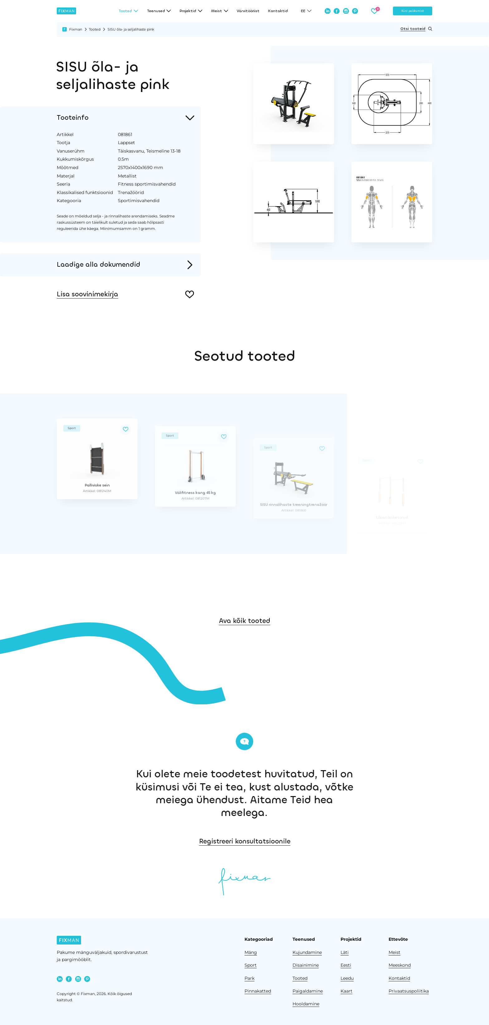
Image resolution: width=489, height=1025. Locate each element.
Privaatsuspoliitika (409, 991)
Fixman (75, 29)
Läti (345, 952)
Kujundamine (307, 952)
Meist (394, 952)
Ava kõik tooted (244, 652)
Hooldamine (306, 1003)
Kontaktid (278, 11)
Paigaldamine (308, 991)
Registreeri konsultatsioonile (339, 841)
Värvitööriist (248, 11)
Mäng (250, 952)
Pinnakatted (257, 991)
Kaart (346, 991)
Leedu (347, 978)
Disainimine (306, 965)
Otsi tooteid (416, 29)
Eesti (346, 965)
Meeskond (400, 965)
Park (249, 978)
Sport (250, 965)
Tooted (94, 29)
